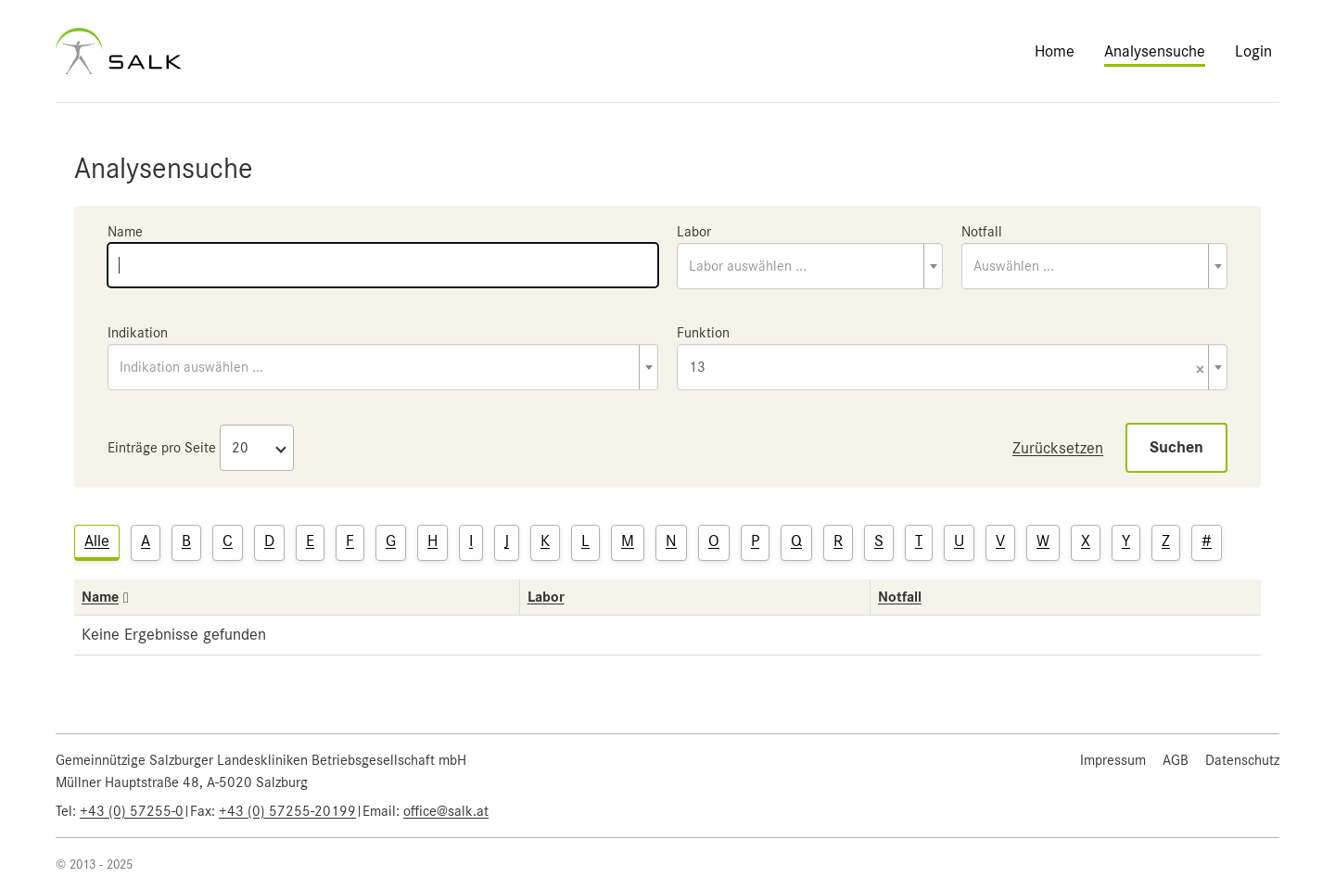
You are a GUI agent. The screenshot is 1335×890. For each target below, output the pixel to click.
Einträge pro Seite (162, 447)
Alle (96, 540)
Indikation (138, 332)
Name (125, 231)
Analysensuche (1154, 51)
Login (1253, 51)
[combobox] (810, 266)
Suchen (1176, 447)
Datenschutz (1242, 760)
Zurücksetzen (1057, 448)
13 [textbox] (946, 368)
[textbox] (810, 266)
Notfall (981, 231)
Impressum (1113, 760)
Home (1054, 51)
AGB (1176, 760)
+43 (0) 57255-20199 (287, 811)
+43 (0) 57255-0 (132, 811)
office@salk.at (446, 811)
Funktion (703, 332)
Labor (694, 231)
